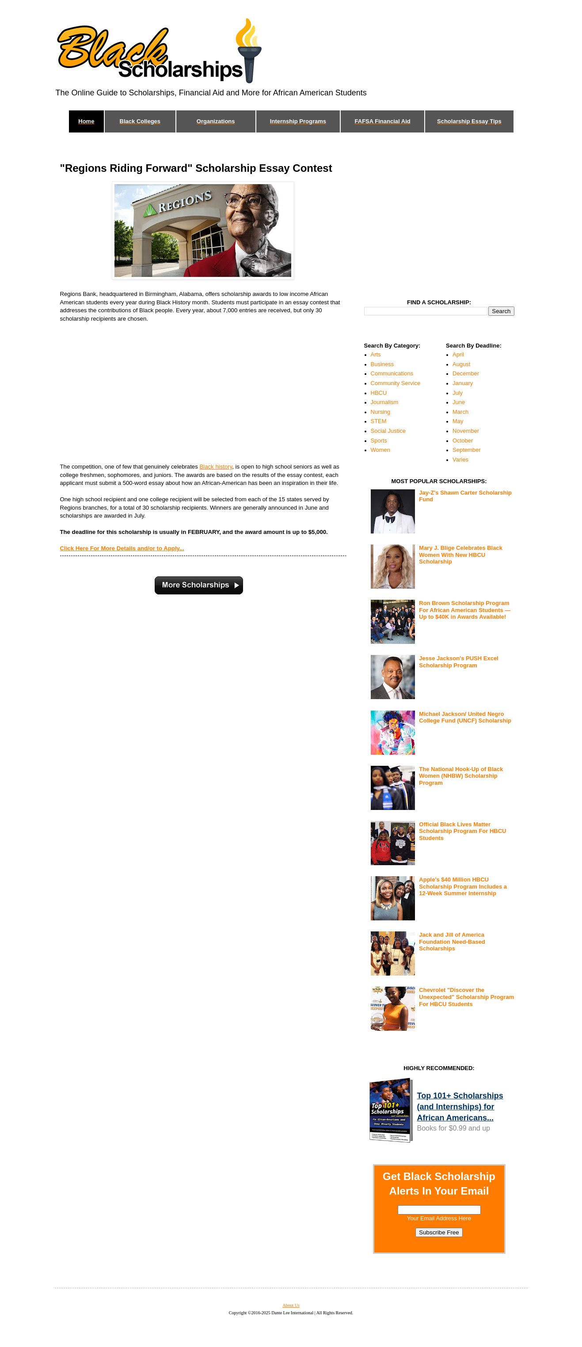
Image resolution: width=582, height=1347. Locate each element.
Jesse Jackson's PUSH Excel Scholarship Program (458, 662)
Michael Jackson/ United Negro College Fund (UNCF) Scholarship (465, 717)
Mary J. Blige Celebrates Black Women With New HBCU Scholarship (460, 555)
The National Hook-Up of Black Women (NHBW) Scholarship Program (461, 776)
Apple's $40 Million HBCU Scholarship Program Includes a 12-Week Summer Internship (463, 886)
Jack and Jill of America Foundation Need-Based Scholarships (452, 941)
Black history (215, 466)
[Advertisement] (192, 393)
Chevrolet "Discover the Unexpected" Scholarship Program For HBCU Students (466, 997)
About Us (291, 1305)
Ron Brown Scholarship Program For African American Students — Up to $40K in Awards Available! (464, 610)
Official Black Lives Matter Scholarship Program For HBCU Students (462, 831)
